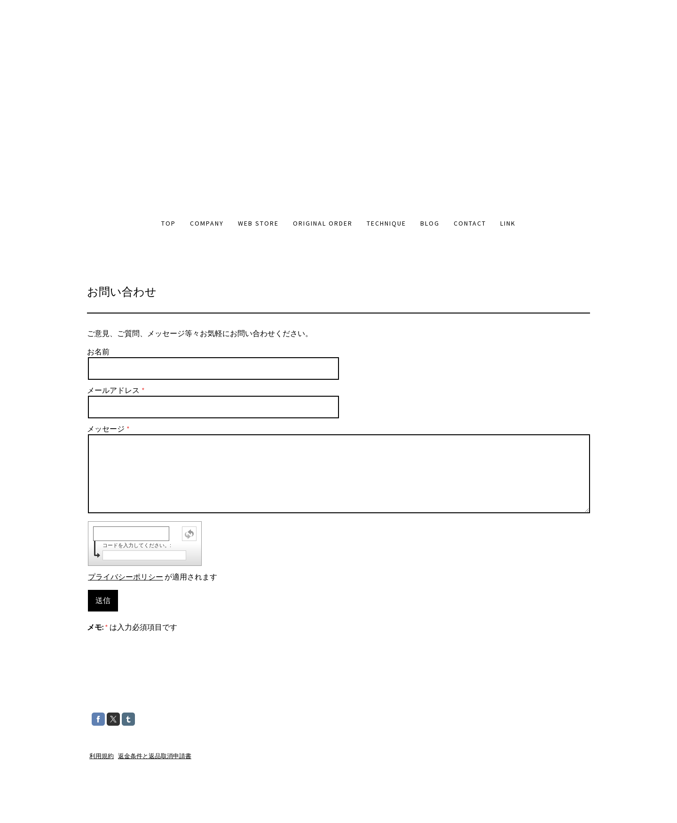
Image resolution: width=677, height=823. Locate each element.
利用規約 (101, 756)
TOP (168, 223)
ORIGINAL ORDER (323, 223)
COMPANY (207, 223)
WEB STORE (258, 223)
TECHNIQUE (386, 223)
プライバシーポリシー (125, 576)
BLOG (430, 223)
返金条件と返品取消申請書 (154, 756)
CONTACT (470, 223)
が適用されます (152, 576)
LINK (508, 223)
